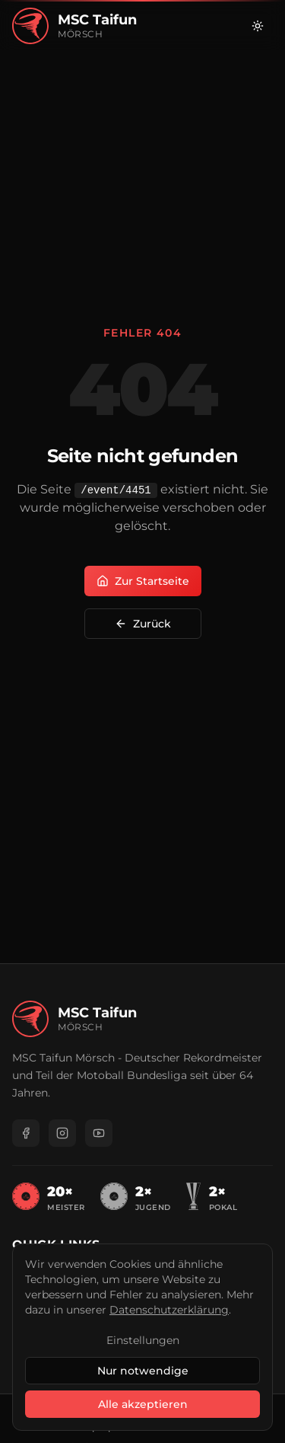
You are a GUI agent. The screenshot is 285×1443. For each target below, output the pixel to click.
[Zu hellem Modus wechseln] (257, 26)
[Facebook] (26, 1133)
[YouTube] (98, 1133)
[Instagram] (62, 1133)
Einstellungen (142, 1340)
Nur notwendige (142, 1371)
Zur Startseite (143, 581)
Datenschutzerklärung (169, 1310)
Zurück (143, 624)
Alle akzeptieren (143, 1404)
